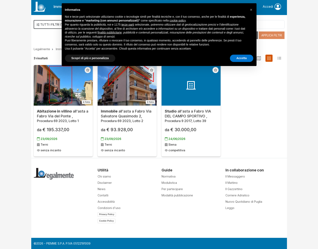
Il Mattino (231, 182)
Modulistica (169, 182)
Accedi (272, 6)
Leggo (229, 208)
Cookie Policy (106, 221)
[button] (251, 9)
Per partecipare (172, 189)
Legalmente (42, 49)
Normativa (169, 176)
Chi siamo (104, 176)
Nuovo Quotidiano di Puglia (243, 201)
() (50, 24)
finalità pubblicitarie (110, 32)
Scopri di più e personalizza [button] (90, 58)
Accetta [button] (241, 58)
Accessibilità (106, 201)
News (102, 189)
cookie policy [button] (177, 20)
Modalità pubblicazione (177, 195)
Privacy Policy (106, 214)
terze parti (127, 24)
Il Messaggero (235, 176)
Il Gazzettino (234, 189)
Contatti (103, 195)
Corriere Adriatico (237, 195)
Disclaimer (105, 182)
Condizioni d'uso (109, 208)
